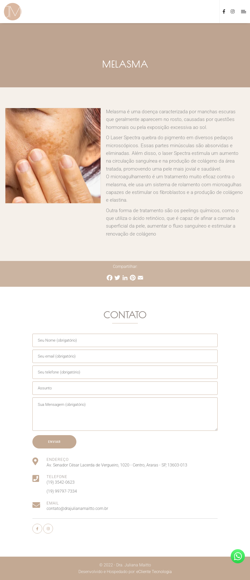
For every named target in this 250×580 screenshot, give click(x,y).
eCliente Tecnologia (154, 571)
